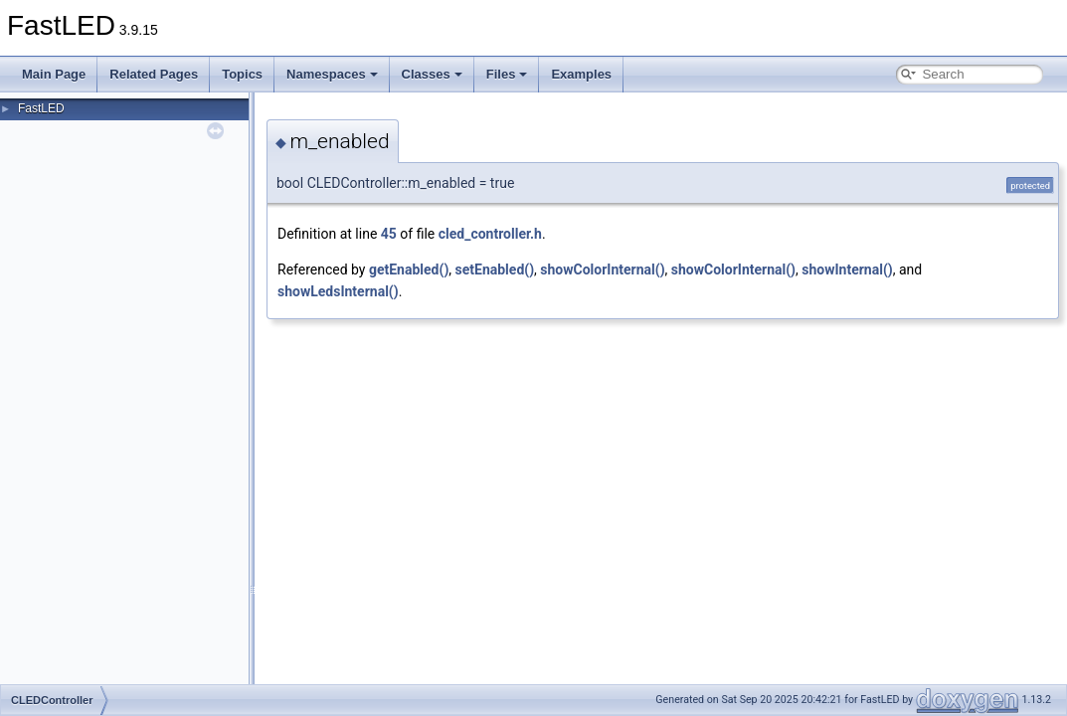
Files (507, 74)
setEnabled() (495, 269)
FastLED (41, 108)
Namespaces (332, 74)
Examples (581, 74)
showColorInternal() (602, 269)
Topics (242, 74)
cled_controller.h (490, 234)
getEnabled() (408, 269)
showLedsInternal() (338, 291)
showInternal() (846, 269)
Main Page (54, 74)
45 (389, 234)
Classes (432, 74)
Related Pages (153, 74)
